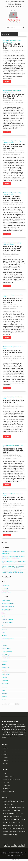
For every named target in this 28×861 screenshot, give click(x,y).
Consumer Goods (6, 626)
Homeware (11, 42)
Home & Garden (6, 658)
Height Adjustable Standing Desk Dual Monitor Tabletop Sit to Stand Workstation (14, 96)
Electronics (4, 635)
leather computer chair (8, 406)
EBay (7, 42)
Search (17, 704)
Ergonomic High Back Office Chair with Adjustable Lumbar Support (12, 352)
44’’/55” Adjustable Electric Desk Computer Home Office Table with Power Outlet (14, 146)
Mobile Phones (5, 674)
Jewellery (4, 664)
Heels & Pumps (6, 655)
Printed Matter (5, 683)
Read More (7, 81)
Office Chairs (5, 680)
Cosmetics (4, 629)
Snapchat (5, 760)
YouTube (5, 763)
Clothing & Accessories (7, 619)
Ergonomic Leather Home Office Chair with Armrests (13, 401)
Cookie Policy (6, 785)
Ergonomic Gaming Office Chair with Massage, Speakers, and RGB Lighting (13, 300)
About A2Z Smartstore (8, 776)
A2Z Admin (16, 305)
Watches (4, 700)
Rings (3, 690)
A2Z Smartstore (14, 19)
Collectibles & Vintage (7, 622)
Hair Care (4, 645)
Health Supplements (7, 651)
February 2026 (5, 585)
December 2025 (6, 592)
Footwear (4, 642)
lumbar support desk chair (9, 457)
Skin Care (4, 693)
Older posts (4, 542)
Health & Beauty (6, 648)
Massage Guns (5, 667)
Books (3, 613)
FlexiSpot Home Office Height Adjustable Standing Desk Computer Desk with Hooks (12, 248)
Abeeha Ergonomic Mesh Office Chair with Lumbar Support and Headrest (13, 450)
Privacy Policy (6, 788)
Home (4, 773)
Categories (5, 34)
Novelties (4, 677)
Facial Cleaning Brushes (8, 638)
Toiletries (4, 696)
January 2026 (5, 589)
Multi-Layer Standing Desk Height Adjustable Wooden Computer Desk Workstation (12, 198)
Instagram (5, 754)
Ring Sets (4, 687)
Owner (16, 50)
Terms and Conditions (8, 791)
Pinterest (5, 757)
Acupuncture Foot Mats (8, 603)
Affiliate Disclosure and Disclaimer (11, 779)
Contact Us (7, 6)
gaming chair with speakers (9, 306)
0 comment (16, 52)
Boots (3, 616)
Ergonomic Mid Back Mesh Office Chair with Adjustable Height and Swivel (14, 499)
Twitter (5, 751)
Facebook (5, 748)
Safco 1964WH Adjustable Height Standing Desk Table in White (13, 46)
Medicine (4, 671)
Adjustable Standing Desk (8, 606)
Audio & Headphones (7, 609)
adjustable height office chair (10, 505)
